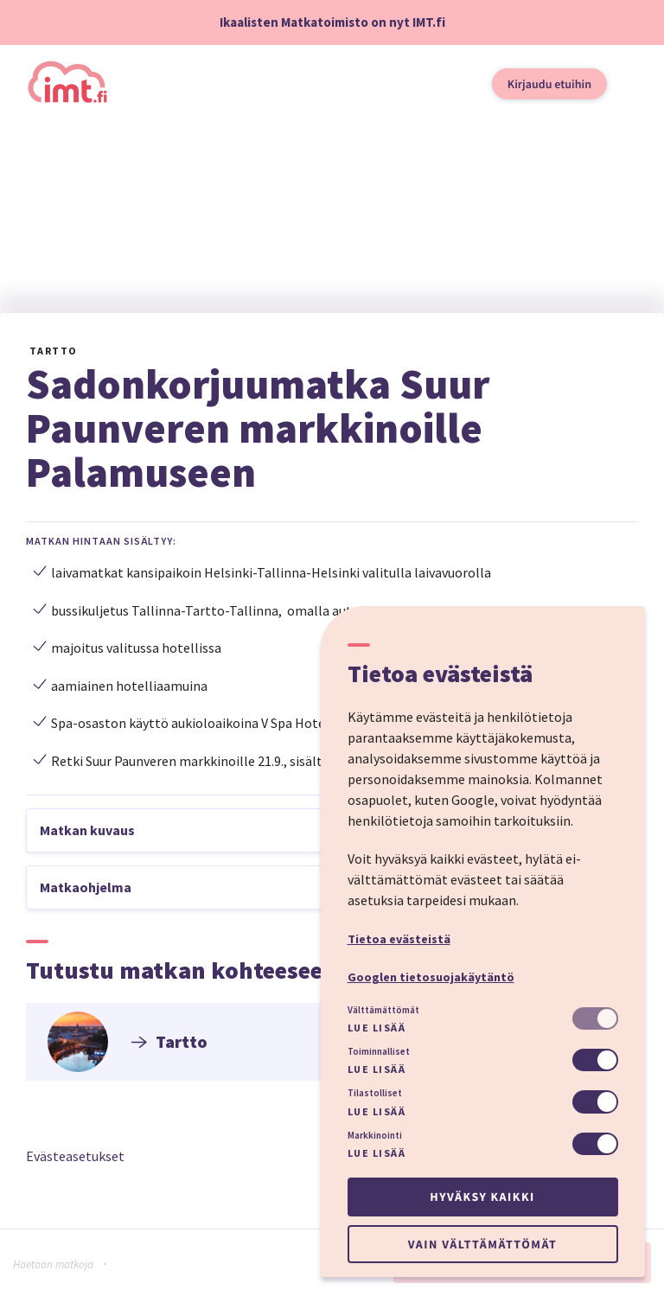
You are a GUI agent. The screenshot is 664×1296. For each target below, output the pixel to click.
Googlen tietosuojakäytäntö (431, 977)
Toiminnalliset (379, 1051)
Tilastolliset (375, 1093)
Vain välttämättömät (482, 1244)
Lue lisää (377, 1027)
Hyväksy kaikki (482, 1196)
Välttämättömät (383, 1010)
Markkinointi (375, 1135)
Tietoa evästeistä (399, 939)
